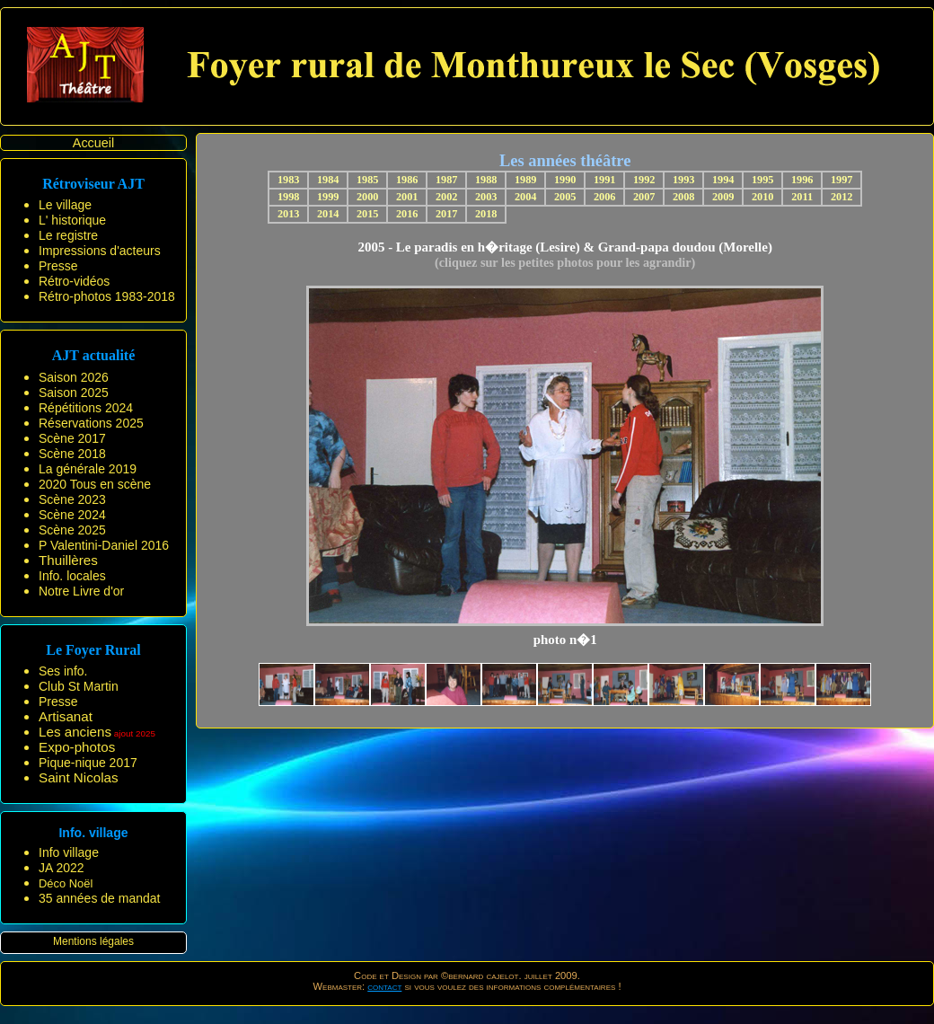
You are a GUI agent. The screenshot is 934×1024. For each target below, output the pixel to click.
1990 (565, 179)
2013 (289, 213)
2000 (368, 196)
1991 (605, 179)
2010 (763, 196)
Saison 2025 (74, 392)
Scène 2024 (72, 515)
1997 (842, 179)
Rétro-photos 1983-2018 (107, 296)
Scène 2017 (72, 438)
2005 (565, 196)
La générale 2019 (88, 469)
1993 (684, 179)
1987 (447, 179)
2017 (447, 213)
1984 (328, 179)
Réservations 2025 (91, 423)
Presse (58, 266)
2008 (684, 196)
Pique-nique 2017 (88, 762)
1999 (328, 196)
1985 (368, 179)
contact (384, 986)
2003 (486, 196)
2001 (407, 196)
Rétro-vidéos (74, 281)
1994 (723, 179)
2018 (486, 213)
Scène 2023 (72, 499)
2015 (368, 213)
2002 (447, 196)
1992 (644, 179)
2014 (328, 213)
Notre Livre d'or (81, 591)
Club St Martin (79, 686)
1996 (802, 179)
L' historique (72, 220)
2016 (407, 213)
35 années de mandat (99, 898)
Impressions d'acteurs (100, 250)
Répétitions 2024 (86, 408)
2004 (526, 196)
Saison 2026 (74, 377)
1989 (526, 179)
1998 (289, 196)
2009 (723, 196)
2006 (605, 196)
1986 (407, 179)
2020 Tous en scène (95, 484)
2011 (802, 196)
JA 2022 (61, 868)
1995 (763, 179)
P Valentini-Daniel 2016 (104, 545)
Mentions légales (93, 941)
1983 (289, 179)
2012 (842, 196)
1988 (486, 179)
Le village (65, 205)
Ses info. (63, 671)
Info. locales (72, 576)
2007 (644, 196)
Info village (69, 852)
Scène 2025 (72, 530)
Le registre (68, 235)
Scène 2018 (72, 453)
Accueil (93, 143)
